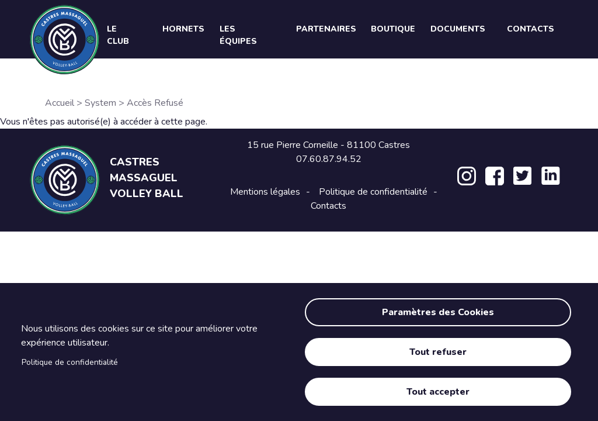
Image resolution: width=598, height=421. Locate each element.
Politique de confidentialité (70, 362)
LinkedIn (550, 176)
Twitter (522, 176)
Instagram (466, 176)
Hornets (183, 28)
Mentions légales (265, 191)
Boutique (393, 28)
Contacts (328, 205)
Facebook (494, 176)
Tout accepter (438, 391)
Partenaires (326, 28)
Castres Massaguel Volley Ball (146, 178)
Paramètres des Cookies (438, 312)
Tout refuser (438, 352)
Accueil (59, 102)
